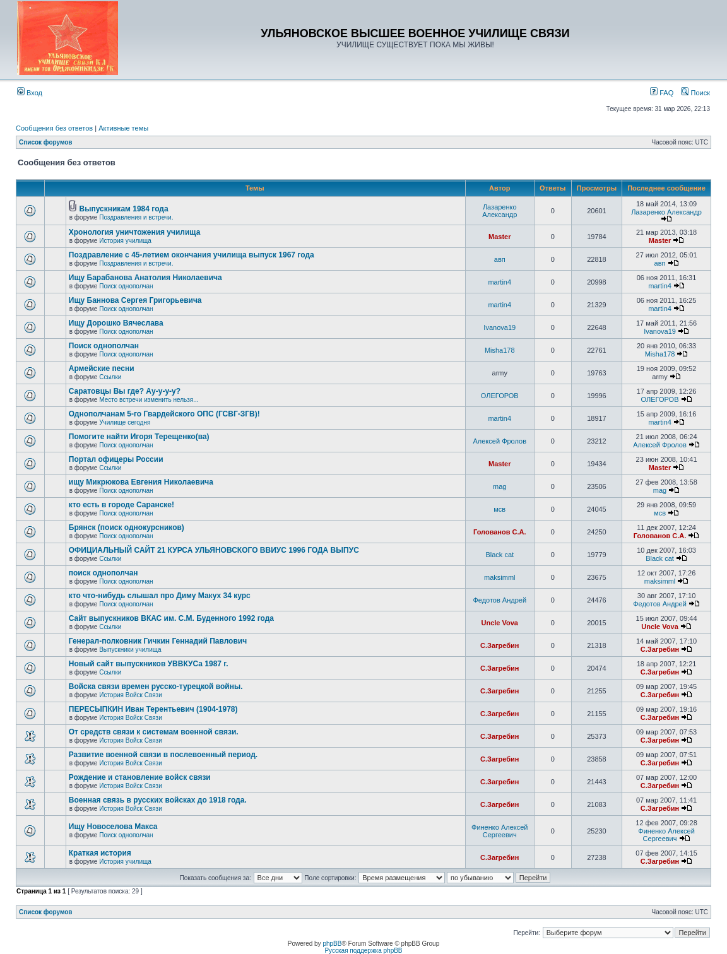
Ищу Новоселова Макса (113, 826)
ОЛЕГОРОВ (500, 395)
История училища (125, 240)
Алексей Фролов (500, 441)
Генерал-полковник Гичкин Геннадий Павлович (158, 641)
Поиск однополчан (126, 286)
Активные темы (123, 128)
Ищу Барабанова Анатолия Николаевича (145, 277)
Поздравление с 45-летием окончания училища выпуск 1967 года (191, 254)
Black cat (499, 554)
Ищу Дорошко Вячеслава (116, 323)
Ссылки (110, 377)
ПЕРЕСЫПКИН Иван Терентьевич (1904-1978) (153, 709)
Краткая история (100, 853)
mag (499, 486)
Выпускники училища (130, 649)
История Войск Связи (130, 695)
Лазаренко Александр (499, 210)
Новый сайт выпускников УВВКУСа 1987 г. (148, 663)
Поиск (695, 93)
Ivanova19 (499, 327)
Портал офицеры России (116, 459)
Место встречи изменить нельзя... (148, 399)
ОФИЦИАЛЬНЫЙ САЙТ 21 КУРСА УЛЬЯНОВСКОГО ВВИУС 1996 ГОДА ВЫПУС (214, 550)
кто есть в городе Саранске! (121, 504)
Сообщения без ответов (54, 128)
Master (499, 236)
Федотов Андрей (499, 600)
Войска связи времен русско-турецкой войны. (156, 686)
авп (499, 259)
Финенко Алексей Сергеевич (499, 831)
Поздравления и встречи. (136, 217)
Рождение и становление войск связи (140, 777)
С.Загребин (499, 645)
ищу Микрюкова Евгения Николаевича (141, 482)
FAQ (661, 93)
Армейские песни (101, 368)
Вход (29, 93)
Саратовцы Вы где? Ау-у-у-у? (124, 391)
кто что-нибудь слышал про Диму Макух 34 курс (160, 595)
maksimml (500, 577)
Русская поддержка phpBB (363, 950)
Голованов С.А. (499, 532)
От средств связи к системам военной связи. (154, 731)
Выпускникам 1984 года (124, 208)
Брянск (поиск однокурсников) (126, 527)
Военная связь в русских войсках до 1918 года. (158, 800)
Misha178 (500, 350)
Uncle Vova (500, 623)
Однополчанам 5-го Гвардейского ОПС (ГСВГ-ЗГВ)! (164, 413)
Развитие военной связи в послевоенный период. (163, 754)
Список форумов (46, 142)
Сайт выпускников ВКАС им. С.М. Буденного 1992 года (171, 618)
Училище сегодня (124, 422)
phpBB (331, 943)
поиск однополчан (103, 572)
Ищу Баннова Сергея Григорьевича (135, 300)
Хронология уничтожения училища (135, 232)
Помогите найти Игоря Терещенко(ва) (139, 436)
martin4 (499, 282)
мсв (499, 509)
